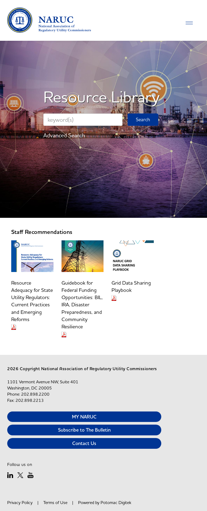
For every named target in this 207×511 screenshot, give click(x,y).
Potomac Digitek (116, 502)
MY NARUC (84, 417)
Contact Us (84, 443)
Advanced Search (64, 135)
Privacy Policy (20, 502)
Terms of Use (55, 502)
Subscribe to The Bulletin (84, 430)
